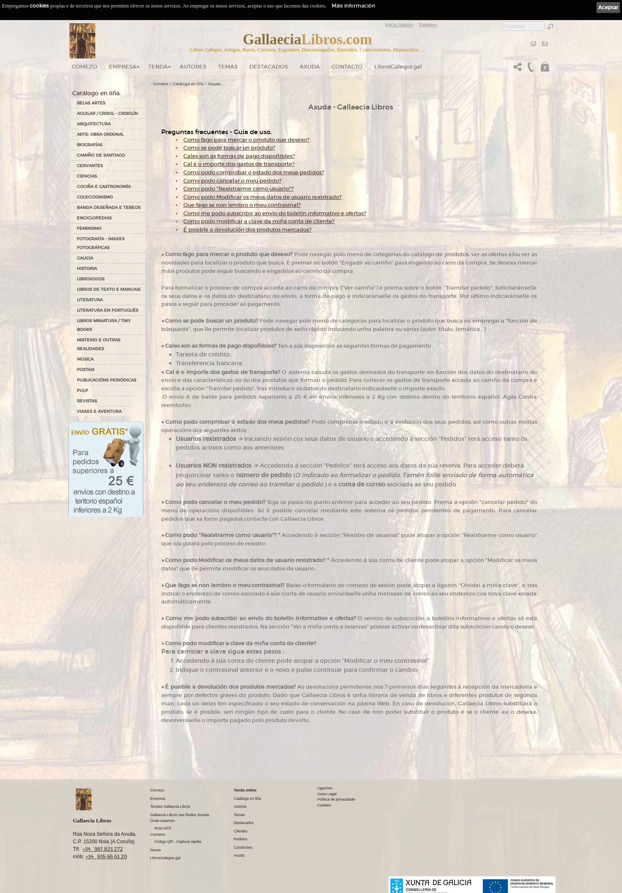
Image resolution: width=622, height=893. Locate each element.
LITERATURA (90, 300)
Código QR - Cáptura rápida (178, 842)
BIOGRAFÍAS (89, 145)
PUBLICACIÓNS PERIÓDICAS (106, 380)
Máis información (353, 6)
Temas (228, 66)
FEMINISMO (89, 228)
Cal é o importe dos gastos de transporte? (238, 164)
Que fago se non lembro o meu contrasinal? (242, 205)
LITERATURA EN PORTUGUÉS (107, 310)
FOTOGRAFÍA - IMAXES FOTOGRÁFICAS (100, 243)
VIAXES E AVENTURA (99, 411)
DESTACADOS (268, 66)
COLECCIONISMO (95, 197)
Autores (193, 66)
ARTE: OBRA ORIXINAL (100, 134)
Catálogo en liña (188, 84)
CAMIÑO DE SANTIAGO (101, 155)
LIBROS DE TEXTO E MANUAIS (108, 289)
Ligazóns (325, 788)
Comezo (84, 66)
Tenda (158, 66)
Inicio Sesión (399, 25)
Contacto (347, 66)
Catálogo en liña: (96, 93)
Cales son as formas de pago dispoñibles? (239, 156)
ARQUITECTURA (94, 124)
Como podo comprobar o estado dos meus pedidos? (253, 172)
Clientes (241, 831)
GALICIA (85, 258)
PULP (82, 390)
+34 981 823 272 (103, 849)
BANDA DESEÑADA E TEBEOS (108, 207)
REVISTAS (87, 401)
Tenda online (245, 790)
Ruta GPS (163, 828)
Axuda (310, 66)
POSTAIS (85, 369)
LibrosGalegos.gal (398, 66)
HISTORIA (87, 268)
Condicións (243, 847)
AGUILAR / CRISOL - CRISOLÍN (107, 113)
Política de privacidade (336, 799)
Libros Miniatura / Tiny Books (103, 325)
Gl (533, 43)
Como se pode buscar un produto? (229, 147)
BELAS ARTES (91, 103)
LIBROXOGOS (90, 279)
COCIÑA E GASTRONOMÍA (104, 186)
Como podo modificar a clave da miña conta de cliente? (259, 221)
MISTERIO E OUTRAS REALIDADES (98, 344)
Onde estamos (162, 821)
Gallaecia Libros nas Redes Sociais (180, 815)
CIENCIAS (87, 176)
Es (545, 43)
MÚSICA (85, 359)
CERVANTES (90, 165)
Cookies (324, 805)
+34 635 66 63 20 (106, 856)
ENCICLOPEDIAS (94, 218)
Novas (155, 850)
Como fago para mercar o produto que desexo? (246, 139)
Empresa (123, 66)
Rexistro (428, 25)
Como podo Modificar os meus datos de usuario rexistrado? (262, 197)
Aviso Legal (327, 794)
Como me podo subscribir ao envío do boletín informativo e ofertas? (274, 213)
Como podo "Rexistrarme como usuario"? (238, 188)
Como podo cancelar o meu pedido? (232, 180)
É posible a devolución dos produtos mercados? (247, 229)
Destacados (244, 823)
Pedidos (241, 839)
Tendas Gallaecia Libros (170, 806)
